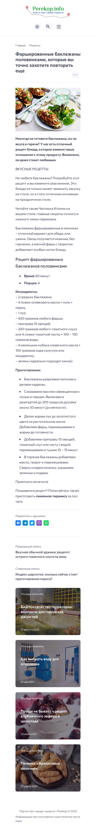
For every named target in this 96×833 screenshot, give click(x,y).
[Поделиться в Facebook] (18, 523)
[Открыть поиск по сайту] (48, 26)
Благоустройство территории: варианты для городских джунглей (47, 611)
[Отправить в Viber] (39, 523)
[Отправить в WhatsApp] (46, 523)
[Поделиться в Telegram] (25, 523)
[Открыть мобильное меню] (58, 26)
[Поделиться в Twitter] (32, 523)
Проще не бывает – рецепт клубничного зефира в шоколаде (44, 716)
